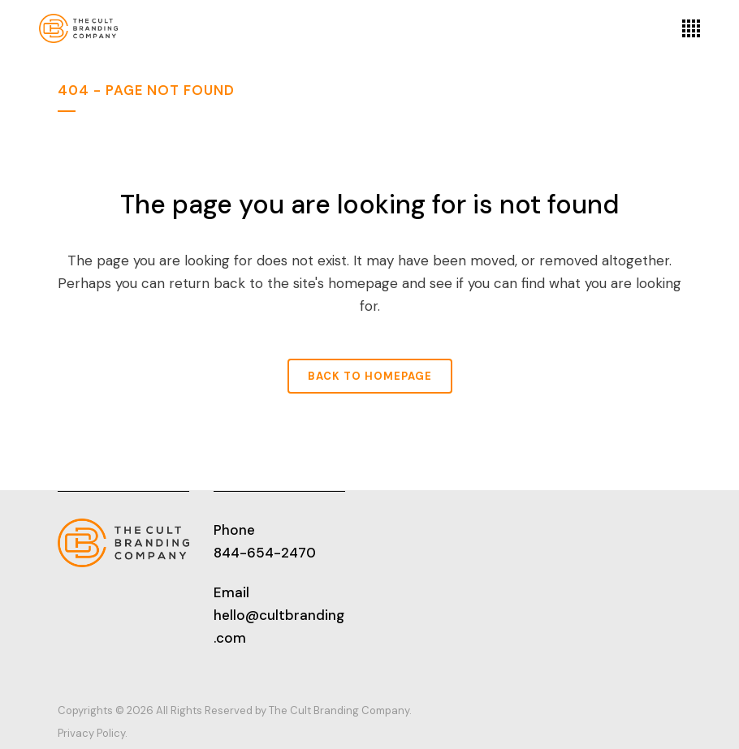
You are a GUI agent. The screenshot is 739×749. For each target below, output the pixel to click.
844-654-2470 (265, 553)
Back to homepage (370, 376)
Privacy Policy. (92, 733)
